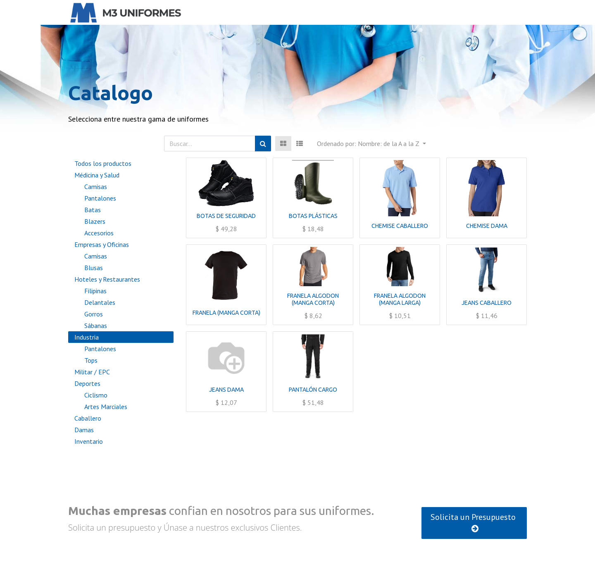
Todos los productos (102, 163)
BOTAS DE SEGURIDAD (226, 216)
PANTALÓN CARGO (313, 389)
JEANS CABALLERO (487, 302)
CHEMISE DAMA (486, 226)
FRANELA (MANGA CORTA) (226, 312)
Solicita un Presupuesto (474, 522)
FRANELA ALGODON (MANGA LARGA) (400, 299)
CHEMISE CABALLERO (399, 226)
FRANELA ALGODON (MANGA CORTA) (313, 299)
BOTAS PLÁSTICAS (313, 216)
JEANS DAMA (226, 389)
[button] (371, 143)
